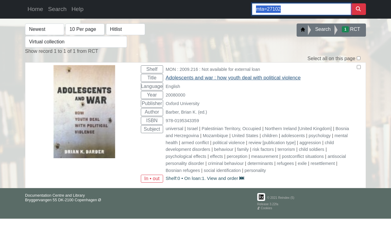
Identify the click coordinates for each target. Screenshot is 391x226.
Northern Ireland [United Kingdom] (298, 128)
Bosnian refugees (183, 170)
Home (35, 9)
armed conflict (195, 142)
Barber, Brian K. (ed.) (186, 112)
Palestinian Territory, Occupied (231, 128)
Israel (192, 128)
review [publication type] (272, 142)
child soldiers (311, 149)
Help (77, 9)
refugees (285, 163)
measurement (264, 156)
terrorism (286, 149)
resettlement (323, 163)
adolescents (293, 135)
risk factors (263, 149)
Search (57, 9)
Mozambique (215, 135)
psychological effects (186, 156)
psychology (320, 135)
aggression (310, 142)
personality (255, 170)
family (243, 149)
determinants (260, 163)
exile (302, 163)
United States (245, 135)
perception (237, 156)
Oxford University (182, 103)
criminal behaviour (226, 163)
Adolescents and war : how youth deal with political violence (233, 78)
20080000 (175, 95)
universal (174, 128)
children (270, 135)
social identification (222, 170)
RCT (351, 29)
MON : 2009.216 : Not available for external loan (213, 69)
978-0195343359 (182, 120)
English (173, 86)
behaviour (223, 149)
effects (216, 156)
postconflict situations (303, 156)
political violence (229, 142)
